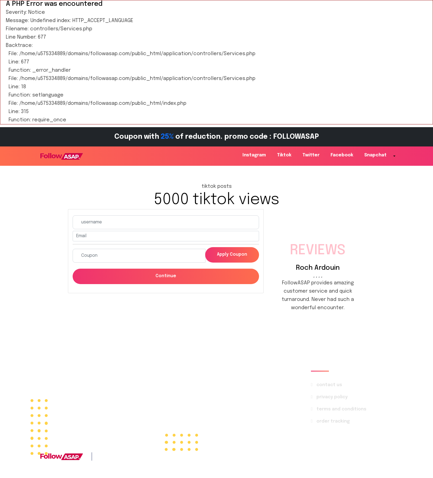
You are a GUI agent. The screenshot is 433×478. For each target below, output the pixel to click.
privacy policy (332, 398)
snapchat (375, 155)
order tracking (333, 422)
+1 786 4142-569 (144, 457)
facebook (342, 155)
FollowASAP (317, 457)
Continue (165, 276)
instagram (254, 155)
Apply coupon (230, 255)
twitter (311, 155)
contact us (329, 385)
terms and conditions (342, 410)
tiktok (284, 155)
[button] (393, 156)
